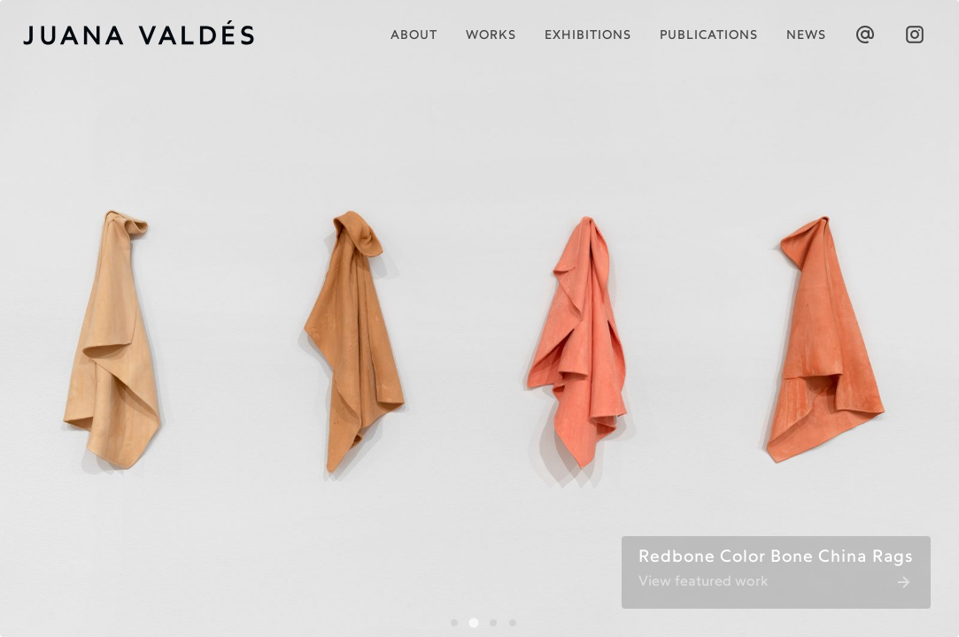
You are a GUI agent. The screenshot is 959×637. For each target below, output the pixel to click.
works (491, 35)
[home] (149, 34)
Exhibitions (588, 35)
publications (709, 35)
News (806, 35)
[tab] (454, 622)
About (414, 35)
